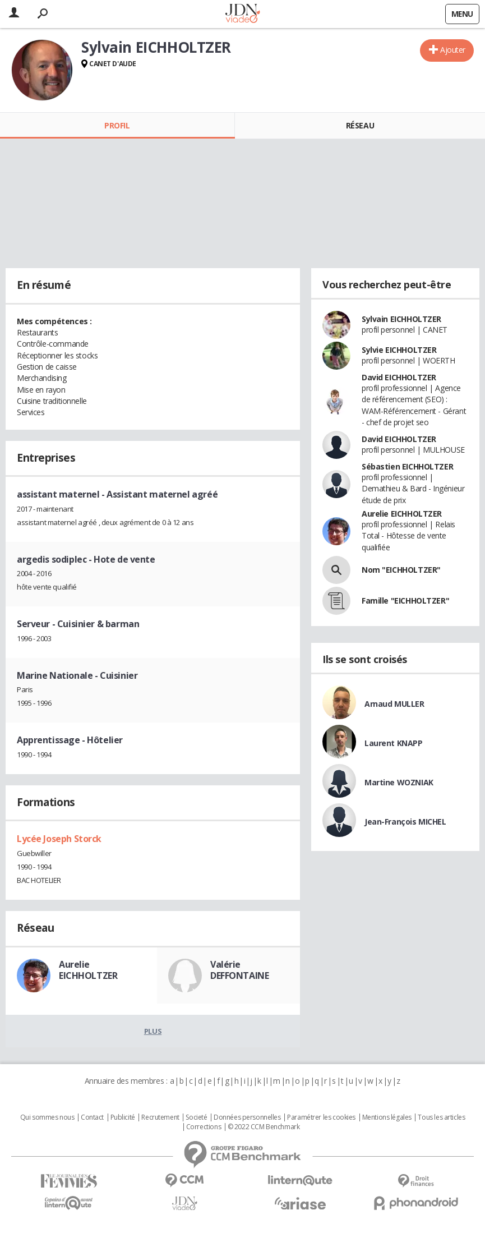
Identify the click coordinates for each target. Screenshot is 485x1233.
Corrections (203, 1127)
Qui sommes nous (47, 1117)
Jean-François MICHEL (405, 821)
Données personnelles (247, 1117)
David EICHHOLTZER (399, 377)
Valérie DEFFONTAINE (239, 970)
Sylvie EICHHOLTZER (399, 349)
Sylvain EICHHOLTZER (401, 319)
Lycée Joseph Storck (59, 838)
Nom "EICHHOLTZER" (401, 569)
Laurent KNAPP (393, 743)
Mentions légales (387, 1117)
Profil (117, 125)
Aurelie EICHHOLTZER (88, 970)
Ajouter (452, 49)
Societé (196, 1117)
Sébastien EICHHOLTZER (407, 466)
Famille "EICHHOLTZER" (405, 600)
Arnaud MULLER (394, 703)
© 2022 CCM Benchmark (264, 1127)
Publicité (122, 1117)
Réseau (360, 125)
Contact (92, 1117)
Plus (152, 1031)
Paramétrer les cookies (321, 1117)
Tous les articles (441, 1117)
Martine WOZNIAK (398, 782)
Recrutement (160, 1117)
